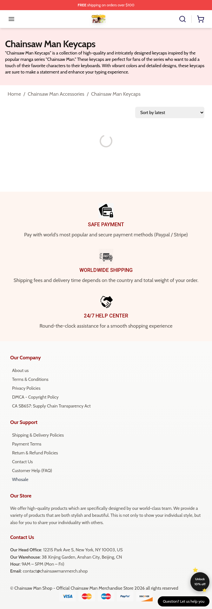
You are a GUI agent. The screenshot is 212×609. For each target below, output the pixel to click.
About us (20, 370)
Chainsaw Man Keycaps (116, 94)
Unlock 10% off (200, 581)
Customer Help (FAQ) (32, 470)
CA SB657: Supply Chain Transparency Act (51, 406)
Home (14, 94)
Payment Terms (26, 444)
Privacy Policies (26, 388)
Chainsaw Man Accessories (56, 94)
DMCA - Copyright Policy (35, 397)
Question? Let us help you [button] (183, 601)
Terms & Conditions (30, 379)
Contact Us (22, 462)
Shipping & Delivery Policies (38, 435)
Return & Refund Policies (35, 453)
